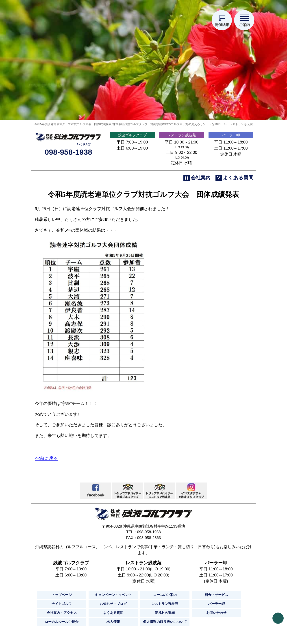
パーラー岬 (231, 168)
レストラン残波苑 (181, 168)
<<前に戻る (46, 494)
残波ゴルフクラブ (132, 168)
